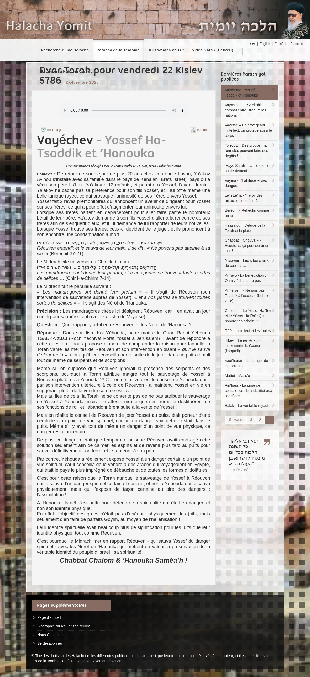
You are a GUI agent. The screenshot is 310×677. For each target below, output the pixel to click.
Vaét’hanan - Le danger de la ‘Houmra (250, 363)
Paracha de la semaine (118, 50)
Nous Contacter (50, 635)
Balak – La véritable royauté (250, 405)
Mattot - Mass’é (250, 376)
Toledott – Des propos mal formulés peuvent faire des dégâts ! (250, 150)
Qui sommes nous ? (166, 50)
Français (297, 44)
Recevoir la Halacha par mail (68, 72)
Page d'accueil (49, 617)
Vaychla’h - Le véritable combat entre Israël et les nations (250, 110)
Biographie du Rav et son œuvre (63, 626)
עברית (250, 44)
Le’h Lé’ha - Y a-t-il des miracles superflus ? (250, 198)
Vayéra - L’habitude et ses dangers (250, 183)
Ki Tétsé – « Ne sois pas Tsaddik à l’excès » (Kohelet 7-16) (250, 295)
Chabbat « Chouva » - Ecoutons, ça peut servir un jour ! (250, 245)
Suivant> (236, 420)
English (265, 44)
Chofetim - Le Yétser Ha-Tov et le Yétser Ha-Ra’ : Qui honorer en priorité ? (250, 315)
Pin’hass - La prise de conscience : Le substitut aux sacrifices (250, 390)
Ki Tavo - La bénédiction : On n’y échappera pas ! (250, 278)
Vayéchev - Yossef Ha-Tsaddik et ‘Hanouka (250, 92)
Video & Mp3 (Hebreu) (212, 50)
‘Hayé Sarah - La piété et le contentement (250, 168)
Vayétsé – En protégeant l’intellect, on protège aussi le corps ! (250, 130)
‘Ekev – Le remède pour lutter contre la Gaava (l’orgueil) (250, 345)
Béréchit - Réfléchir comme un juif (250, 213)
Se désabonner (49, 643)
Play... (123, 110)
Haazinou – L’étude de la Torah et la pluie (250, 228)
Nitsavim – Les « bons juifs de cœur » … (250, 263)
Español (280, 44)
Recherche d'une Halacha (65, 50)
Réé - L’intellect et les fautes (250, 331)
